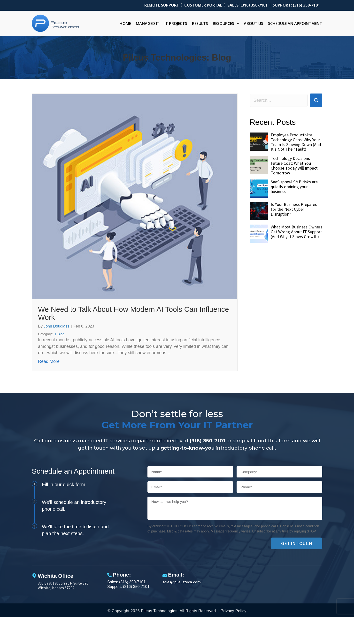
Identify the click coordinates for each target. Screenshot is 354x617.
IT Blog (59, 334)
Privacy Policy (233, 612)
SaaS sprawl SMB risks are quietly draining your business (294, 186)
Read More (49, 361)
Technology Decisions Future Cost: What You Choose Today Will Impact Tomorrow (294, 165)
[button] (316, 100)
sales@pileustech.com (181, 581)
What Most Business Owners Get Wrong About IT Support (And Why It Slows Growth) (296, 231)
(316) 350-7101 (207, 441)
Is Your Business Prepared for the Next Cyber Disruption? (294, 209)
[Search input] (279, 100)
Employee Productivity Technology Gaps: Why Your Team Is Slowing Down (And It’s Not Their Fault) (296, 142)
